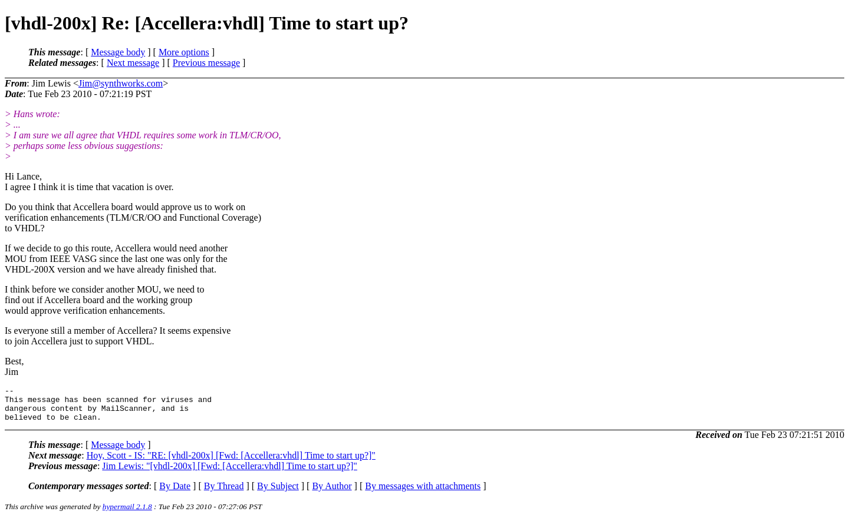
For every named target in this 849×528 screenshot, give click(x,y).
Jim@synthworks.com (120, 83)
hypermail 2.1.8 (127, 513)
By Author (331, 493)
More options (184, 52)
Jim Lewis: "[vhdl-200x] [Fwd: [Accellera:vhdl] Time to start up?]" (229, 473)
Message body (118, 52)
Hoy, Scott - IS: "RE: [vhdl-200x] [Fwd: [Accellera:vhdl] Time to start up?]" (231, 462)
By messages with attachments (423, 493)
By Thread (224, 493)
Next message (133, 63)
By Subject (278, 493)
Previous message (206, 63)
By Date (174, 493)
